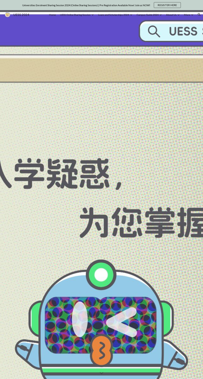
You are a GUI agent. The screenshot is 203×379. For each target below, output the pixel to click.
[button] (199, 14)
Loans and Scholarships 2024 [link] (113, 14)
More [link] (187, 14)
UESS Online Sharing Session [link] (75, 14)
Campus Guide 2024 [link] (148, 14)
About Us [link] (171, 14)
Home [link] (52, 14)
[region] (101, 5)
